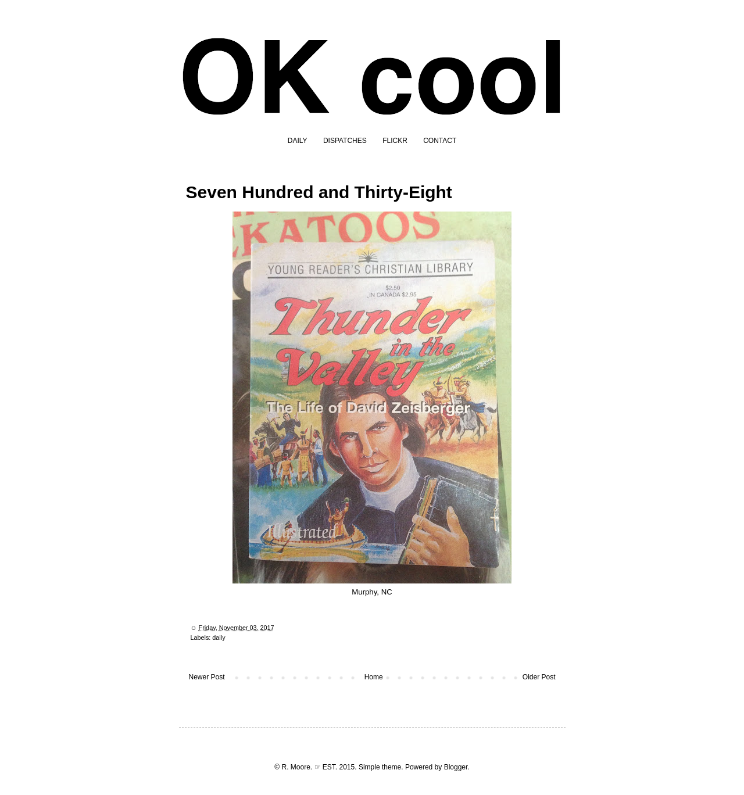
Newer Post (207, 677)
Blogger (456, 767)
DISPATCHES (345, 141)
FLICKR (394, 141)
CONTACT (439, 141)
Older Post (539, 677)
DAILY (297, 141)
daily (218, 637)
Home (373, 677)
